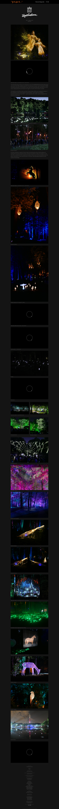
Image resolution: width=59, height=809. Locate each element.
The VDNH (29, 805)
